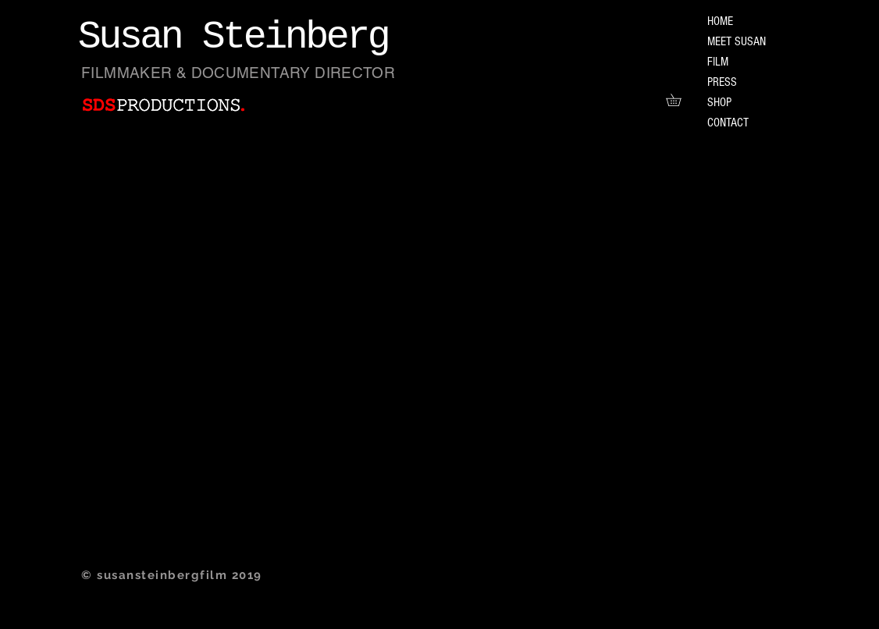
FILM (717, 62)
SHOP (719, 102)
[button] (679, 100)
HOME (720, 21)
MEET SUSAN (736, 41)
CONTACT (728, 122)
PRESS (722, 82)
